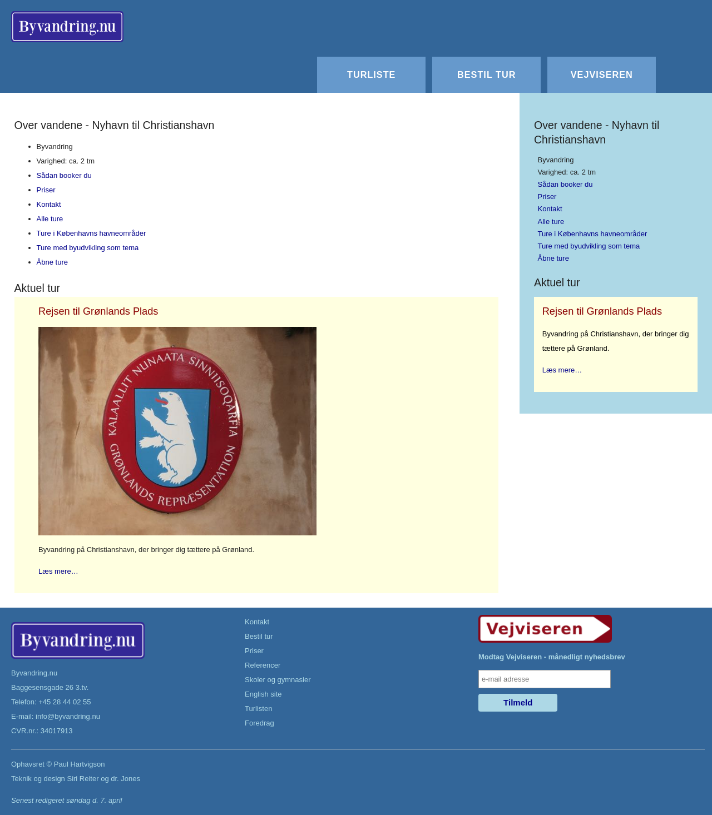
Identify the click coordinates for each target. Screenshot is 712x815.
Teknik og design (38, 778)
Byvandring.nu (34, 673)
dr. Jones (125, 778)
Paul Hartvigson (79, 764)
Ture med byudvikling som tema (88, 247)
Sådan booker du (64, 175)
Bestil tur (486, 74)
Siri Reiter (82, 778)
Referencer (262, 665)
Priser (46, 190)
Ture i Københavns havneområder (91, 233)
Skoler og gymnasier (278, 679)
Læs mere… (58, 571)
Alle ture (50, 219)
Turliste (371, 74)
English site (263, 694)
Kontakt (49, 204)
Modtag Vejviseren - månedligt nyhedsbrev (551, 657)
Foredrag (259, 723)
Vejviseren (602, 74)
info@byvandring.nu (68, 716)
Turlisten (258, 708)
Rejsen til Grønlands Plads (98, 311)
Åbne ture (52, 262)
